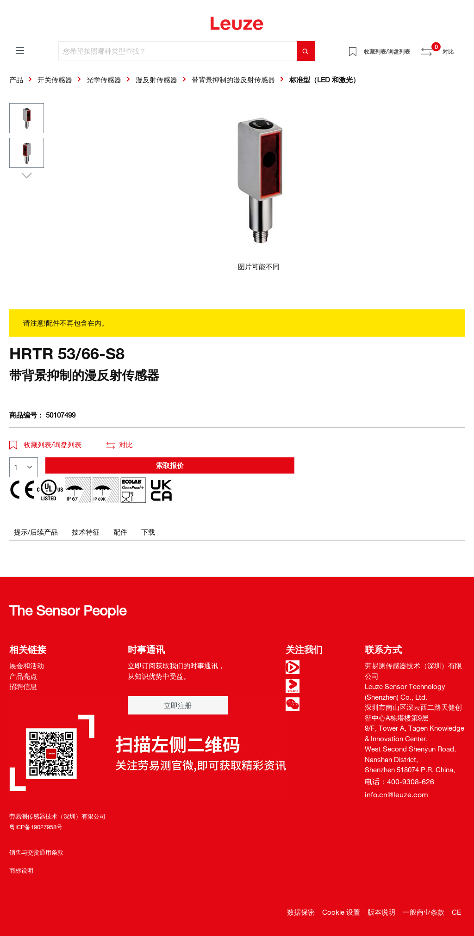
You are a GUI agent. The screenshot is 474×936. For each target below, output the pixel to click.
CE (456, 912)
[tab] (35, 532)
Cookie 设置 (341, 912)
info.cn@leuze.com (396, 794)
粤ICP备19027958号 (35, 827)
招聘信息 (23, 686)
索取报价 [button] (170, 465)
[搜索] (306, 51)
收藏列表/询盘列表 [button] (45, 444)
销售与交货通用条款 (36, 852)
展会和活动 (26, 665)
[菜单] (20, 50)
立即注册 (178, 705)
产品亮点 (23, 676)
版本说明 (381, 912)
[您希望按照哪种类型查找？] (177, 51)
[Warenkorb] (459, 48)
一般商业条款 (423, 912)
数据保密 (301, 912)
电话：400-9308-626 (399, 781)
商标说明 (21, 870)
